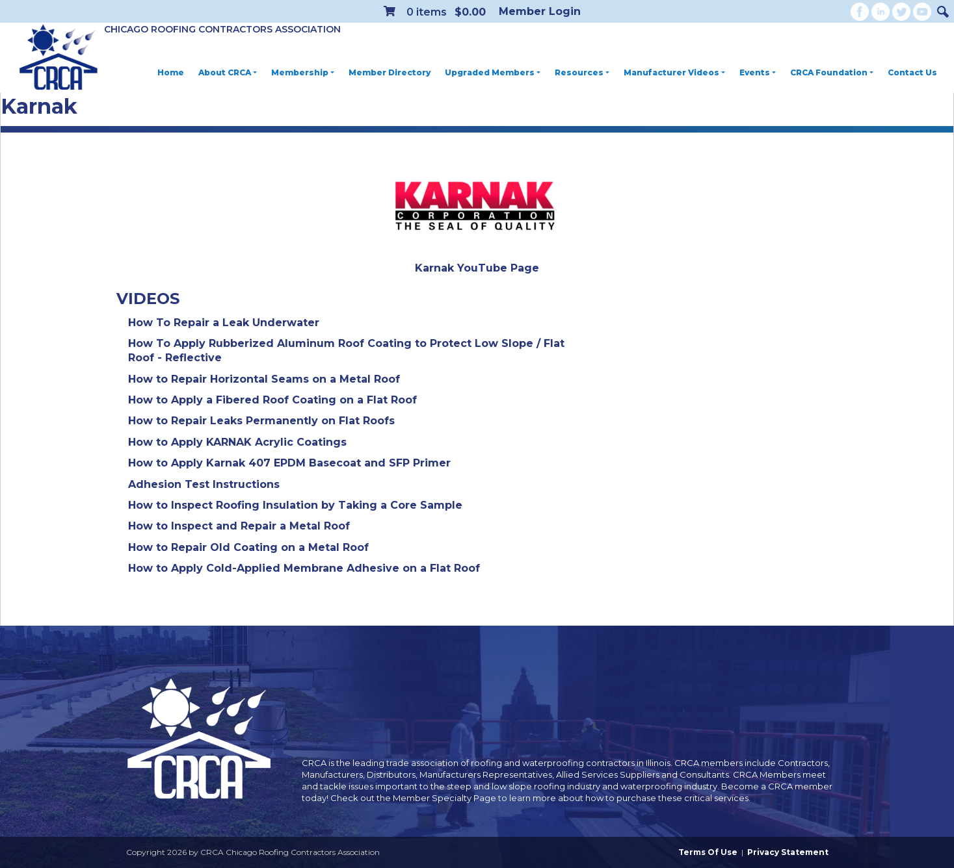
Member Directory (390, 72)
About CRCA (227, 72)
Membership (302, 72)
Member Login (540, 11)
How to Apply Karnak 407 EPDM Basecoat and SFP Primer (289, 463)
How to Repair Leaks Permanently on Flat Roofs (261, 421)
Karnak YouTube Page (477, 268)
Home (170, 72)
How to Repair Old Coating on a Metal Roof (248, 547)
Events (757, 72)
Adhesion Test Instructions (204, 484)
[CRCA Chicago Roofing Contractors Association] (59, 58)
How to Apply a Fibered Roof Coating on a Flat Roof (272, 400)
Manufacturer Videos (674, 72)
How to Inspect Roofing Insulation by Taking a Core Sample (295, 505)
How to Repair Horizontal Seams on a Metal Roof (264, 379)
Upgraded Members (492, 72)
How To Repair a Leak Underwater (223, 322)
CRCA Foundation (831, 72)
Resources (582, 72)
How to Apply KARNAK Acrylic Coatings (237, 442)
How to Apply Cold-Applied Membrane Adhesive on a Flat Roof (304, 568)
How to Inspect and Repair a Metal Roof (239, 526)
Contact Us (912, 72)
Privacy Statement (787, 852)
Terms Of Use (707, 852)
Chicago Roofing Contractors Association (222, 29)
